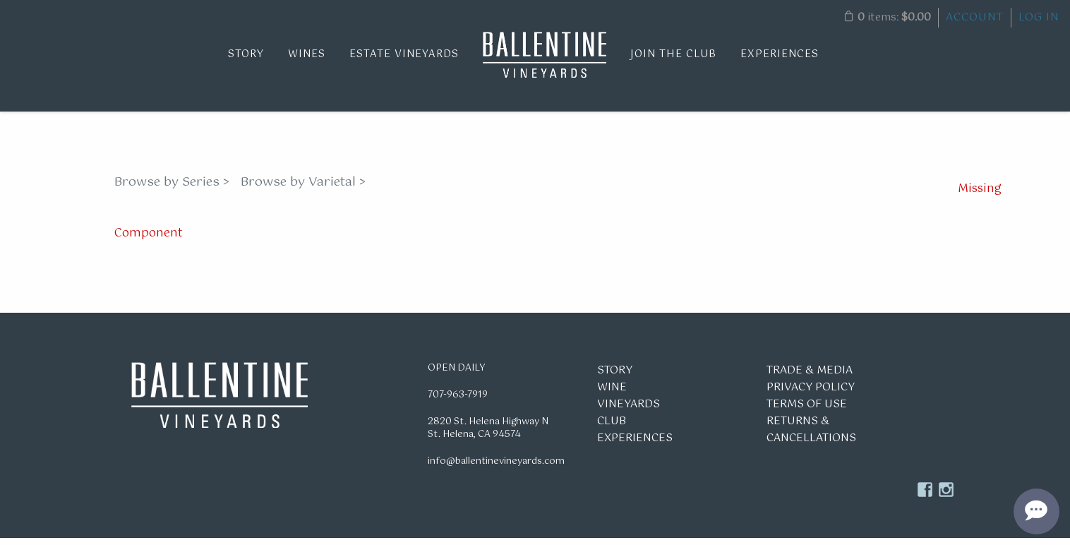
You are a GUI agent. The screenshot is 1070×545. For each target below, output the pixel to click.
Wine (612, 394)
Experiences (779, 54)
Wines (306, 54)
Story (246, 54)
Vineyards (628, 411)
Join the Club (673, 54)
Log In (1038, 17)
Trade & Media (810, 377)
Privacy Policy (811, 394)
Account (975, 17)
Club (611, 428)
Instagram (946, 496)
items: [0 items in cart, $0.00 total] (887, 17)
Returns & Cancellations (811, 436)
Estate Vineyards (404, 54)
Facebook (925, 496)
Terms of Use (807, 411)
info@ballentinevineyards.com (496, 468)
